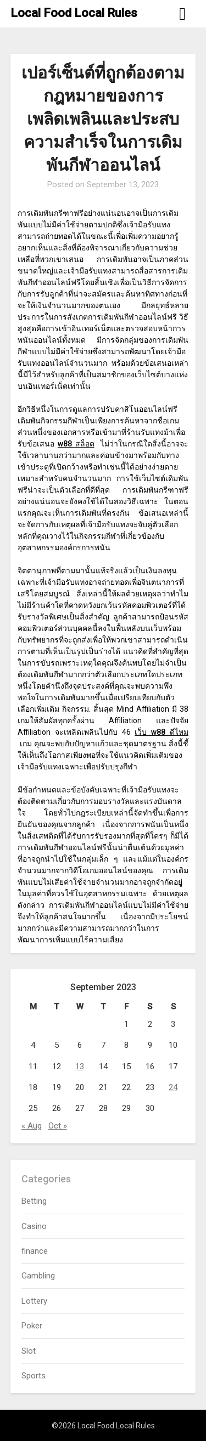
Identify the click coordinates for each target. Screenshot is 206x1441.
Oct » (57, 1126)
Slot (28, 1351)
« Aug (31, 1126)
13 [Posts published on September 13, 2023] (79, 1066)
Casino (34, 1226)
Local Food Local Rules (73, 13)
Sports (33, 1376)
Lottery (34, 1301)
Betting (34, 1201)
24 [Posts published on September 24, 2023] (173, 1087)
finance (34, 1251)
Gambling (38, 1276)
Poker (31, 1326)
